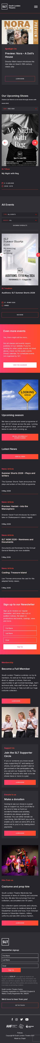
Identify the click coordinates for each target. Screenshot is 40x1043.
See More (20, 315)
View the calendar (20, 365)
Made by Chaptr (20, 1038)
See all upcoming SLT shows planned (20, 437)
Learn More (20, 79)
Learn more (16, 701)
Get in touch (20, 1005)
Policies (20, 1033)
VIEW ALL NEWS (20, 456)
